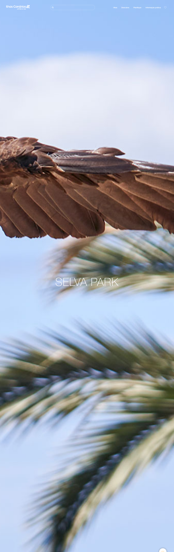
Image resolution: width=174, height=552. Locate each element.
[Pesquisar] (72, 7)
